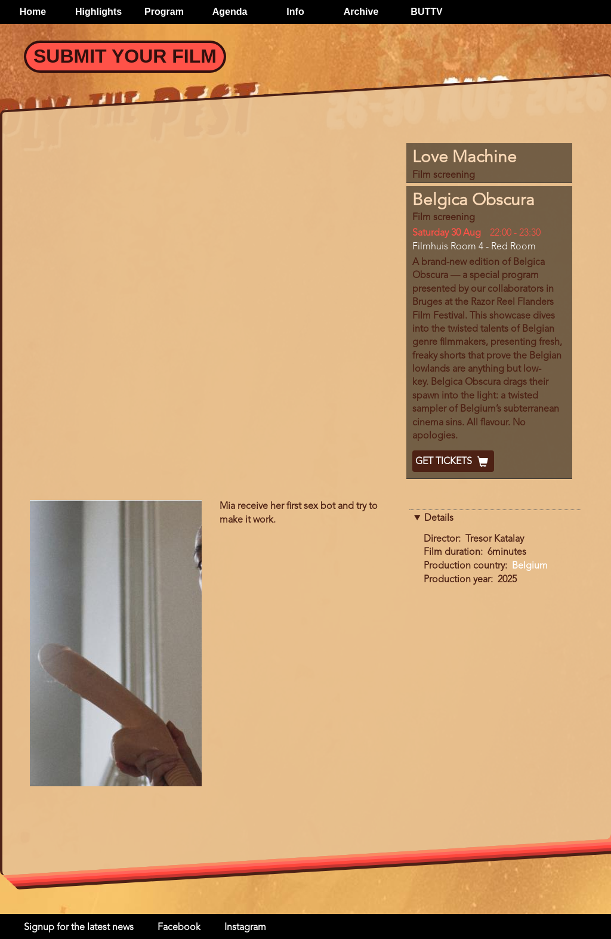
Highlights (98, 12)
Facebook (179, 927)
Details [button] (438, 518)
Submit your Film (125, 56)
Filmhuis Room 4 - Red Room (474, 247)
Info (295, 12)
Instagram (245, 927)
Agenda (230, 12)
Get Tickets (453, 461)
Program (164, 12)
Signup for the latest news (79, 927)
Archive (361, 12)
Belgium (530, 566)
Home (33, 12)
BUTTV (426, 12)
